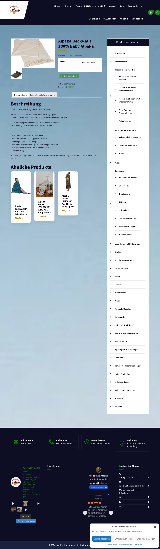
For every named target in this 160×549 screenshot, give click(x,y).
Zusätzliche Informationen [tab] (42, 95)
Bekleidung (119, 171)
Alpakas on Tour (116, 6)
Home (57, 6)
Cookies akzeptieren (102, 539)
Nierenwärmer (125, 234)
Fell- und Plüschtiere (123, 325)
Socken (118, 252)
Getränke (119, 357)
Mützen (122, 202)
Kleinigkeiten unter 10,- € (125, 390)
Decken (71, 87)
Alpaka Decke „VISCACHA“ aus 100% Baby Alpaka (44, 207)
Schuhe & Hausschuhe (124, 260)
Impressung (138, 545)
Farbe (63, 61)
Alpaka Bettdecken (123, 309)
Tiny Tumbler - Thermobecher (125, 111)
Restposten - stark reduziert (127, 333)
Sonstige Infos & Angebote (102, 18)
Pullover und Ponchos (128, 177)
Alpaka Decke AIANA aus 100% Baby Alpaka (21, 210)
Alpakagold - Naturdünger (126, 349)
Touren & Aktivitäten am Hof (90, 6)
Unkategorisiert (122, 382)
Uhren (121, 153)
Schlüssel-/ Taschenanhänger (127, 365)
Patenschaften (135, 6)
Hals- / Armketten (122, 374)
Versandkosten (76, 55)
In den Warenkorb (69, 76)
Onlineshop (137, 18)
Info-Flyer (119, 398)
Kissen (117, 301)
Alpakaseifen (120, 317)
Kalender (118, 406)
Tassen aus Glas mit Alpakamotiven (127, 89)
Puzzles (118, 163)
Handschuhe (124, 194)
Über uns (68, 6)
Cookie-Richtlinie (112, 545)
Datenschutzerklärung (126, 545)
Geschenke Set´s (122, 341)
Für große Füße (121, 268)
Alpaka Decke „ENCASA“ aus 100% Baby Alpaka (68, 201)
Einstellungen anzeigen (146, 539)
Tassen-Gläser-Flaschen (125, 69)
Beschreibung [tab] (20, 95)
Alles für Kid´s (125, 185)
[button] (155, 527)
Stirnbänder (124, 210)
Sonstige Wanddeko (128, 145)
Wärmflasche (120, 292)
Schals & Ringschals (127, 218)
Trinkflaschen (125, 121)
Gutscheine (120, 53)
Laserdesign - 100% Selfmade (127, 244)
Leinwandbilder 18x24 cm (130, 137)
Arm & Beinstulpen (127, 226)
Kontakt (124, 18)
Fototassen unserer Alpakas (127, 78)
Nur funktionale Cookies (123, 539)
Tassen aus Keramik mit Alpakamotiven (129, 100)
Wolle (117, 276)
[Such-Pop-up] (157, 12)
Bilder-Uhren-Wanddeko (125, 130)
